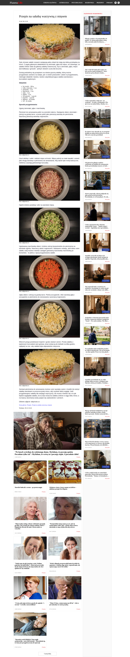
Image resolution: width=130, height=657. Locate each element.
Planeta (16, 2)
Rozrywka (89, 2)
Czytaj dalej (47, 653)
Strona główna (49, 2)
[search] (119, 3)
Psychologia (77, 2)
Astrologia (64, 2)
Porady (110, 2)
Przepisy (100, 2)
